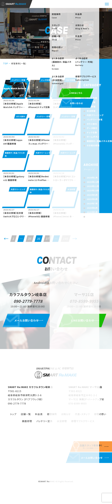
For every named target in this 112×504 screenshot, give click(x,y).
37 (47, 239)
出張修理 (91, 102)
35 (29, 239)
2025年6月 (92, 207)
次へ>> (74, 240)
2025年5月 (92, 212)
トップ (13, 416)
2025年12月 (93, 181)
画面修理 (27, 423)
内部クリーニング (95, 115)
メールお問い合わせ (28, 322)
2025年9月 (92, 194)
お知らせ (66, 416)
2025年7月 (92, 203)
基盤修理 (91, 106)
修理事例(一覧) (18, 63)
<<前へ (6, 240)
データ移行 (92, 128)
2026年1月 (92, 177)
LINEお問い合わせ (84, 322)
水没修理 (91, 110)
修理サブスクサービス (82, 423)
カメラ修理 (92, 97)
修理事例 (52, 416)
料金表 (39, 416)
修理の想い (100, 416)
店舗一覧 (26, 416)
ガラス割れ (92, 123)
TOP (5, 63)
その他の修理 (93, 145)
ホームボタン (93, 136)
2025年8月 (92, 199)
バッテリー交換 (44, 423)
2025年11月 (93, 186)
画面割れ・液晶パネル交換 (99, 141)
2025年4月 (92, 216)
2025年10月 (93, 190)
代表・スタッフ (82, 416)
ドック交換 (92, 132)
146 (65, 239)
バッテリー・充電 (95, 119)
